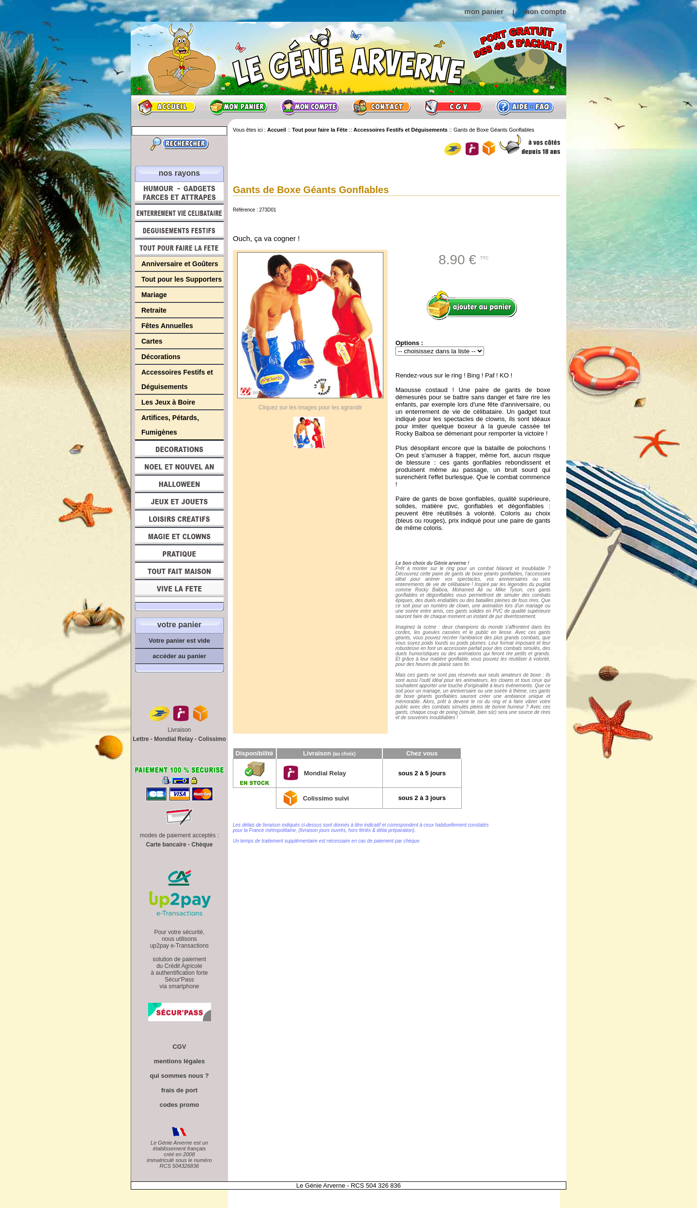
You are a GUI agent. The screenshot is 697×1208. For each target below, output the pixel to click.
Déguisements (179, 230)
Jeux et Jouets (179, 501)
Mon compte (310, 107)
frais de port (179, 1090)
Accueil (166, 107)
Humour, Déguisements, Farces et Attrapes (179, 193)
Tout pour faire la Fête (179, 248)
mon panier (483, 11)
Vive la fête (179, 591)
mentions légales (179, 1061)
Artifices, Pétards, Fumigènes (170, 425)
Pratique (179, 553)
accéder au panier (179, 656)
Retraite (154, 310)
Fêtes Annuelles (167, 326)
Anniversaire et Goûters (179, 264)
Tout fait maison (179, 571)
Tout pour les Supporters (181, 279)
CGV (453, 107)
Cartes (152, 341)
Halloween (179, 484)
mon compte (544, 11)
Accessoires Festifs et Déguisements (177, 379)
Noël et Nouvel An (179, 466)
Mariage (154, 295)
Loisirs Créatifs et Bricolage (179, 519)
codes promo (179, 1104)
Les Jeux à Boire (168, 402)
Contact (381, 107)
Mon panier (238, 107)
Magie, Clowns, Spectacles (179, 536)
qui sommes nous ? (179, 1075)
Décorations (161, 357)
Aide (525, 107)
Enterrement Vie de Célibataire (179, 213)
